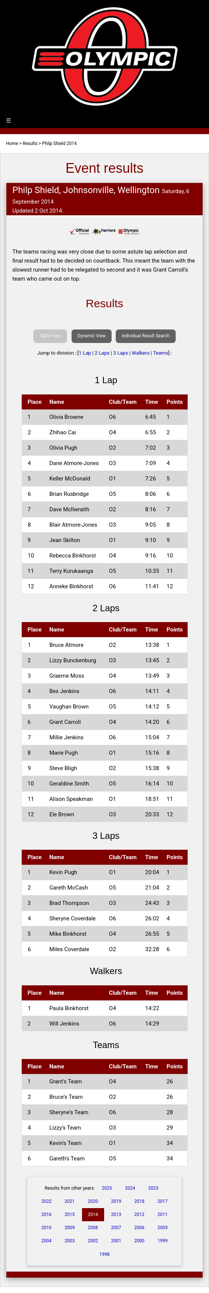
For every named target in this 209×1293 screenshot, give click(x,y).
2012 (139, 1214)
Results (30, 143)
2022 (47, 1201)
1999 (162, 1240)
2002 (93, 1240)
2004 (47, 1240)
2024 (130, 1188)
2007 (116, 1227)
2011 (162, 1214)
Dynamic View (92, 335)
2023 (153, 1188)
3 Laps (120, 353)
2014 (93, 1214)
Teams (160, 353)
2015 (70, 1214)
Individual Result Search (145, 335)
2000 (139, 1240)
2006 (139, 1227)
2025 (107, 1188)
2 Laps (102, 353)
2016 (47, 1214)
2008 (93, 1227)
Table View (50, 335)
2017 (162, 1201)
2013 (116, 1214)
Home (12, 143)
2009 (70, 1227)
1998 (105, 1254)
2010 (47, 1227)
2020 (93, 1201)
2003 (70, 1240)
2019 (116, 1201)
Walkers (140, 353)
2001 (116, 1240)
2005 (162, 1227)
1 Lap (85, 353)
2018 (139, 1201)
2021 (70, 1201)
